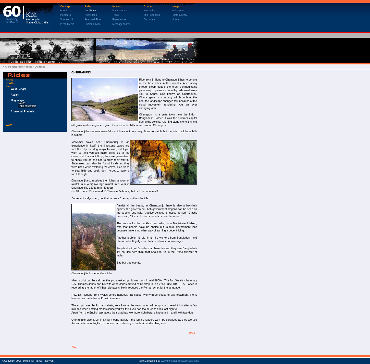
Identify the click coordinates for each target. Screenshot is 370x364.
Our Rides (90, 10)
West (9, 124)
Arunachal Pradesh (22, 111)
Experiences (119, 19)
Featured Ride (92, 19)
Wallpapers (178, 10)
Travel (115, 15)
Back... (193, 333)
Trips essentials (27, 106)
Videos (175, 19)
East (8, 86)
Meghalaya (17, 100)
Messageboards (121, 24)
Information (150, 10)
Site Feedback (152, 15)
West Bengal (18, 89)
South (10, 83)
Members (65, 15)
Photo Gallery (179, 15)
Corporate (149, 19)
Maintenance (119, 10)
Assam (15, 94)
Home (20, 67)
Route (21, 103)
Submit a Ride (92, 24)
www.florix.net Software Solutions (180, 360)
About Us (65, 10)
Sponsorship (67, 19)
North (9, 80)
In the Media (67, 24)
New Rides (90, 15)
